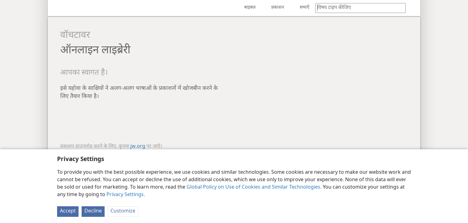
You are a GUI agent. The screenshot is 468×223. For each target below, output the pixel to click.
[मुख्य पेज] (57, 8)
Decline (93, 211)
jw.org (137, 146)
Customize (122, 211)
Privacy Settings (125, 195)
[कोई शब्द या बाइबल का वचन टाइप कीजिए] (357, 7)
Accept (68, 211)
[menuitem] (57, 8)
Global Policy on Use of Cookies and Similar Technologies (253, 187)
